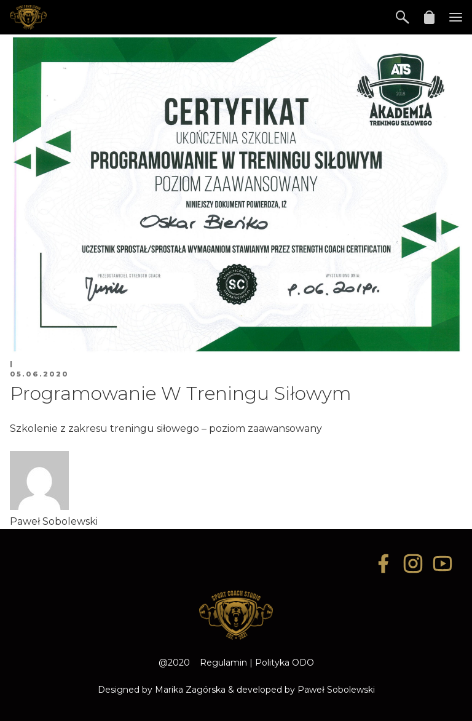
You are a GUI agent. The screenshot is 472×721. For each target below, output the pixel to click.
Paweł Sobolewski (336, 689)
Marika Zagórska (190, 689)
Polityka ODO (284, 662)
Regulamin (223, 662)
